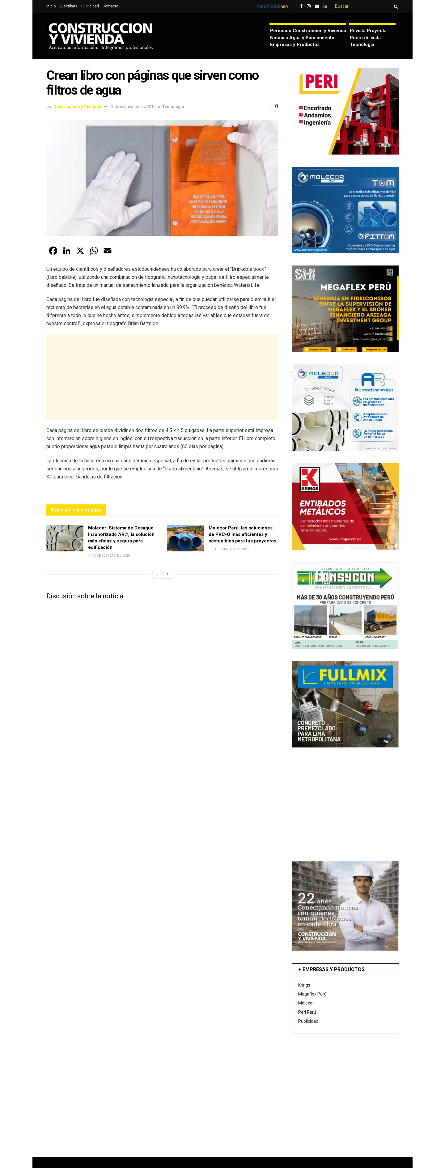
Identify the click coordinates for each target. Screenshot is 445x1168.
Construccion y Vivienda (77, 106)
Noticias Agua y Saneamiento (302, 37)
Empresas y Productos (295, 44)
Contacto (110, 6)
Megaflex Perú (312, 994)
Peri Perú (307, 1012)
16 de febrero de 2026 (109, 556)
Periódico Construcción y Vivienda (308, 30)
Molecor (306, 1002)
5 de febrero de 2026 (228, 549)
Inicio (51, 6)
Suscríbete (68, 6)
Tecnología (362, 44)
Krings (304, 985)
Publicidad (90, 6)
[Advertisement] (162, 377)
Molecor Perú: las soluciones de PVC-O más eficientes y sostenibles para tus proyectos (242, 534)
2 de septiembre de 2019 (133, 106)
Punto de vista (365, 37)
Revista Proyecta (368, 30)
